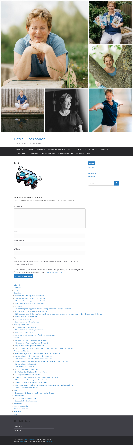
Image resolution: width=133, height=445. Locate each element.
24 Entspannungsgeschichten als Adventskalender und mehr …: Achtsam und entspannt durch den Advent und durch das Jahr (58, 314)
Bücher (30, 149)
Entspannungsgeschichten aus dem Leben (29, 303)
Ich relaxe (18, 306)
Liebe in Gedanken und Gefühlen (26, 388)
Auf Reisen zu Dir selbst (23, 319)
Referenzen (80, 154)
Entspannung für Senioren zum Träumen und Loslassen (34, 393)
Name (17, 231)
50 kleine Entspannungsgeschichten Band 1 (30, 296)
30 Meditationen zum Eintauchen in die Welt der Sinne (34, 359)
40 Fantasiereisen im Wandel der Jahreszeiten (31, 382)
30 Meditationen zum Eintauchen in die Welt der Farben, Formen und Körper (41, 361)
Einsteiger (39, 149)
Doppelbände (20, 154)
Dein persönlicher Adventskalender (27, 322)
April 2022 (91, 168)
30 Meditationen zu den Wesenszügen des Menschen (33, 356)
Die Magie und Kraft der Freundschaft (28, 375)
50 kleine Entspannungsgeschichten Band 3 (30, 301)
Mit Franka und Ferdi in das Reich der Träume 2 (31, 343)
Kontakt (17, 288)
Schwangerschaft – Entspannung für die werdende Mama (35, 335)
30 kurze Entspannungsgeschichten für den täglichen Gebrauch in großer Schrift (43, 309)
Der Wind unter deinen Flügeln (25, 327)
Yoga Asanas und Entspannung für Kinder (29, 346)
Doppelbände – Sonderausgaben (26, 401)
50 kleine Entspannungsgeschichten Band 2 (30, 298)
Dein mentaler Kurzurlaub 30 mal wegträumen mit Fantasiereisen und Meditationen (44, 385)
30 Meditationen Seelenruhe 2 (25, 367)
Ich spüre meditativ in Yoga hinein (26, 369)
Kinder (70, 149)
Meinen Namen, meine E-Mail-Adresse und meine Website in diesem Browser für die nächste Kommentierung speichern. (46, 262)
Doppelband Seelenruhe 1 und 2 (26, 398)
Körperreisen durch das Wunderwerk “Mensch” (31, 311)
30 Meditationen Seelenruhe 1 (25, 364)
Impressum (91, 177)
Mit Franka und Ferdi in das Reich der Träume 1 (31, 340)
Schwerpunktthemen (55, 149)
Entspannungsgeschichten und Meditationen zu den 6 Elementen (37, 354)
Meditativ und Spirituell (86, 149)
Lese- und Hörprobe (48, 154)
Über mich (19, 149)
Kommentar (19, 206)
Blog (88, 154)
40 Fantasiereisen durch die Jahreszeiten (29, 330)
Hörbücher (34, 154)
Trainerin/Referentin (65, 154)
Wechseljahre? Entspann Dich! (25, 332)
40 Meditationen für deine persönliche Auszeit (31, 380)
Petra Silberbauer (29, 138)
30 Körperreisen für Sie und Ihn (26, 317)
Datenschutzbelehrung (54, 272)
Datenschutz (92, 174)
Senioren (103, 149)
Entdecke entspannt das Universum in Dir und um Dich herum (36, 377)
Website (17, 249)
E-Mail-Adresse (20, 240)
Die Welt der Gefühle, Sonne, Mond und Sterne (31, 372)
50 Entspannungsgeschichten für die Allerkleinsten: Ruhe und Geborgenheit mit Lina (44, 348)
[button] (24, 149)
